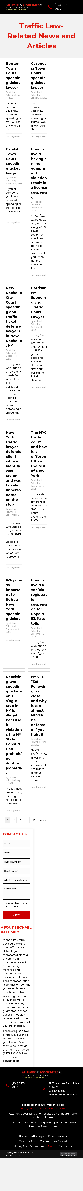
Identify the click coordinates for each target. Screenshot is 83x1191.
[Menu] (74, 7)
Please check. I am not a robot (16, 905)
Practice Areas (57, 1136)
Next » (43, 820)
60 (34, 820)
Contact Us (65, 1146)
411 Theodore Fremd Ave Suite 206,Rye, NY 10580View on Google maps (63, 1089)
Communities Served (53, 1141)
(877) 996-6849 (13, 1053)
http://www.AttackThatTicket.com (43, 1108)
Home (23, 1136)
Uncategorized (13, 136)
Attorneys (37, 1136)
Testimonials (27, 1141)
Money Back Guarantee (29, 1146)
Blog (51, 1146)
